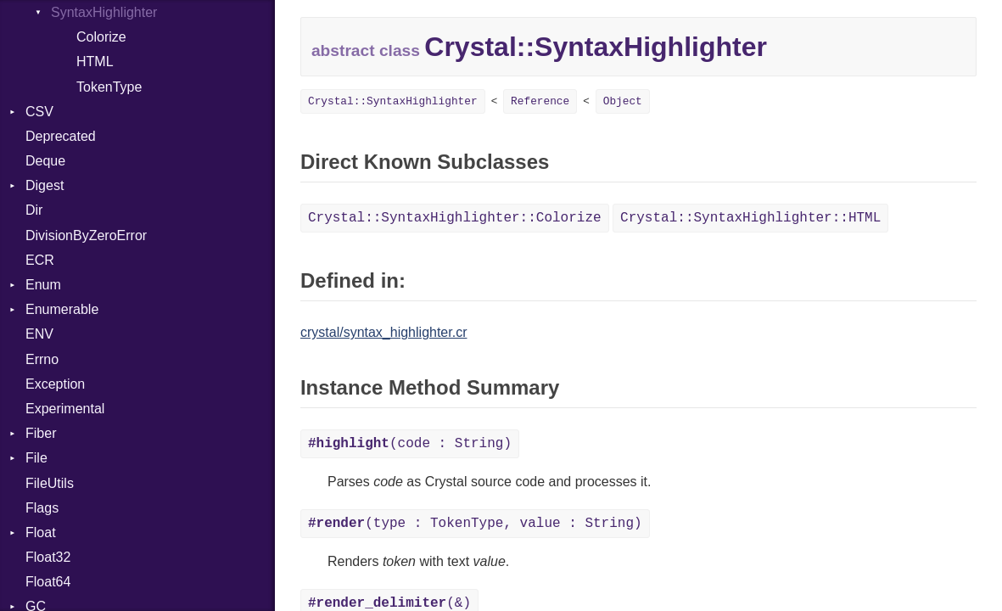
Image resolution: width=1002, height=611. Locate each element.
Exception (55, 384)
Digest (44, 185)
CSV (39, 111)
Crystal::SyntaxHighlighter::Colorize (455, 218)
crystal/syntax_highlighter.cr (383, 332)
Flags (42, 508)
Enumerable (61, 309)
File (36, 458)
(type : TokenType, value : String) (475, 523)
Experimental (64, 408)
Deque (45, 161)
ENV (39, 334)
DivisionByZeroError (86, 235)
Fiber (40, 433)
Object (622, 101)
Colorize (101, 37)
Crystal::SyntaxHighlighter (393, 101)
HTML (95, 61)
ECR (39, 260)
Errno (42, 359)
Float (40, 532)
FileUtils (49, 483)
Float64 (47, 582)
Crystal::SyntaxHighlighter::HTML (750, 218)
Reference (540, 101)
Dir (33, 210)
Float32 (47, 557)
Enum (43, 284)
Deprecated (60, 136)
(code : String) (410, 443)
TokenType (109, 87)
